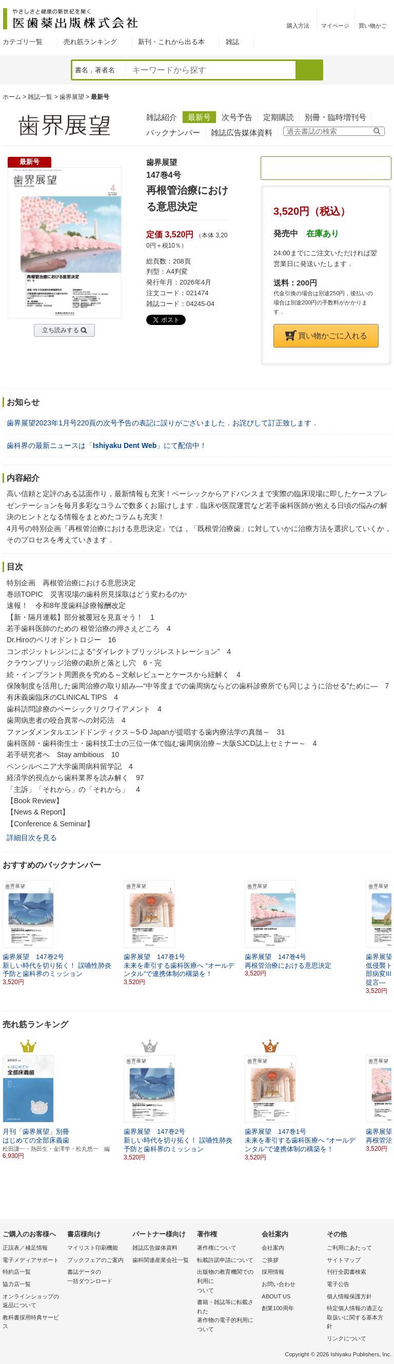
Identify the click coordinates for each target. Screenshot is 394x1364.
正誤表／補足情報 (25, 1248)
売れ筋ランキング (90, 42)
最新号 (199, 117)
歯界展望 (72, 96)
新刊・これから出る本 (171, 42)
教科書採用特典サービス (31, 1322)
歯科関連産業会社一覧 (160, 1260)
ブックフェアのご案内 (95, 1260)
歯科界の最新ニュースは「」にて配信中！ (107, 445)
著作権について (217, 1248)
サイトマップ (344, 1260)
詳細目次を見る (32, 837)
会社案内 (273, 1248)
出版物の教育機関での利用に (227, 1282)
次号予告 (237, 117)
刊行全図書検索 (346, 1272)
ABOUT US (276, 1296)
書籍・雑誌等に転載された (227, 1316)
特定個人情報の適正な (356, 1318)
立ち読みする (60, 330)
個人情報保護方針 (349, 1296)
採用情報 (273, 1272)
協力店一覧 (17, 1284)
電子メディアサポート (31, 1260)
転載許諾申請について (225, 1260)
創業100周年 (277, 1308)
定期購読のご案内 (326, 168)
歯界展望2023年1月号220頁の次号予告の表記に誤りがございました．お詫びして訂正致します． (163, 423)
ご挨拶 (270, 1260)
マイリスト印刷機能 (92, 1248)
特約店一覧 (17, 1272)
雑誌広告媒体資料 (241, 132)
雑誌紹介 (161, 117)
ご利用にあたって (349, 1248)
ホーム (12, 96)
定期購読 (278, 117)
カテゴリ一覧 (23, 42)
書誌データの (97, 1277)
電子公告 (338, 1284)
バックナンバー (173, 132)
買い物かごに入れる (326, 335)
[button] (384, 928)
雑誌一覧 (40, 96)
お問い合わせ (279, 1284)
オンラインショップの (32, 1301)
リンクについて (346, 1338)
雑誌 (232, 42)
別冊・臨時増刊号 (335, 117)
